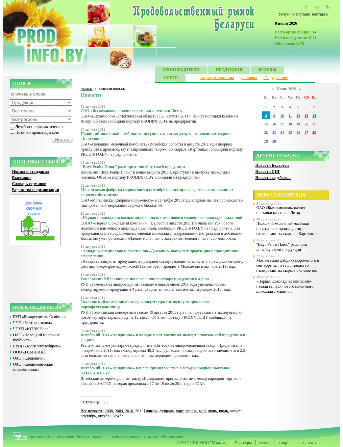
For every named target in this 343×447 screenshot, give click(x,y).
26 (298, 132)
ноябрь (119, 416)
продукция (65, 436)
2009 (119, 411)
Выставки (21, 177)
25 (290, 132)
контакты (309, 442)
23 (274, 132)
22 (266, 132)
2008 (109, 411)
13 (306, 115)
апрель (191, 411)
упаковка (249, 77)
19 (298, 124)
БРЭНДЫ (267, 70)
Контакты (320, 14)
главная (87, 88)
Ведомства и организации (35, 189)
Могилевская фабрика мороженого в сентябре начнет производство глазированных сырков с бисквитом (287, 265)
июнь (212, 411)
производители (42, 436)
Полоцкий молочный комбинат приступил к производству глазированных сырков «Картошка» (287, 228)
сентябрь (88, 416)
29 (266, 141)
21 (314, 124)
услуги (265, 442)
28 (314, 132)
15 (266, 124)
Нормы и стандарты (30, 171)
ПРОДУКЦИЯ (229, 70)
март (179, 411)
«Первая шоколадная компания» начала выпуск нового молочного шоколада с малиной (285, 286)
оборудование (275, 77)
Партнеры (243, 442)
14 (314, 115)
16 (274, 124)
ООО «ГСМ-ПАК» (29, 352)
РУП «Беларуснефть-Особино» (40, 316)
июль (223, 411)
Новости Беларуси (272, 165)
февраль (167, 411)
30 (274, 141)
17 (282, 124)
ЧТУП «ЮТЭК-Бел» (31, 328)
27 (306, 132)
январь (151, 411)
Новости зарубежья (273, 177)
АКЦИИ (170, 78)
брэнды (83, 436)
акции (97, 436)
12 (298, 115)
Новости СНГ (267, 171)
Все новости (91, 411)
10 (282, 115)
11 (290, 115)
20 (306, 124)
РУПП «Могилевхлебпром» (37, 346)
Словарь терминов (29, 183)
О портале (301, 14)
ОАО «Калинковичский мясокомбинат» (33, 367)
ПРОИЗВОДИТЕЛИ (181, 70)
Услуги (284, 14)
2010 (129, 411)
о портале (286, 442)
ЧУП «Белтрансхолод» (32, 322)
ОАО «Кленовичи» (29, 358)
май (202, 411)
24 (282, 132)
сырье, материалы (217, 77)
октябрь (105, 416)
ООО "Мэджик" (214, 442)
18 (290, 124)
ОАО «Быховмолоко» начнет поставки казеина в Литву (281, 210)
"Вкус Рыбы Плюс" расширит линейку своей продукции (282, 247)
